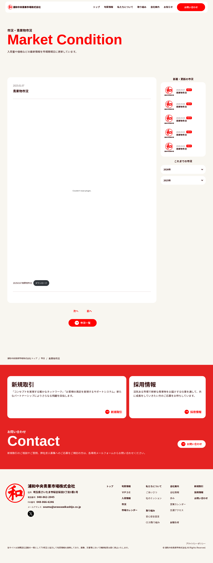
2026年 (167, 169)
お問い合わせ (188, 9)
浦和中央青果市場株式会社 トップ (24, 361)
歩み (171, 502)
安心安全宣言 (152, 521)
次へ (75, 311)
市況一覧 (82, 323)
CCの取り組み (152, 527)
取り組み (138, 9)
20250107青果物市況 (22, 282)
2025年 (167, 180)
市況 (47, 361)
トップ (93, 9)
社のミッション (153, 502)
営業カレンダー (177, 508)
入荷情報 (125, 502)
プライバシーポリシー (196, 549)
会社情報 (174, 496)
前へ (89, 311)
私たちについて (122, 9)
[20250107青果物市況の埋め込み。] (82, 190)
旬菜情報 (105, 9)
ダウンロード (41, 282)
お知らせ (165, 9)
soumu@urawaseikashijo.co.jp (62, 510)
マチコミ (125, 496)
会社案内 (151, 9)
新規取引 (198, 489)
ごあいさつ (150, 496)
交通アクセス (176, 515)
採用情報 (198, 496)
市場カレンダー (129, 515)
